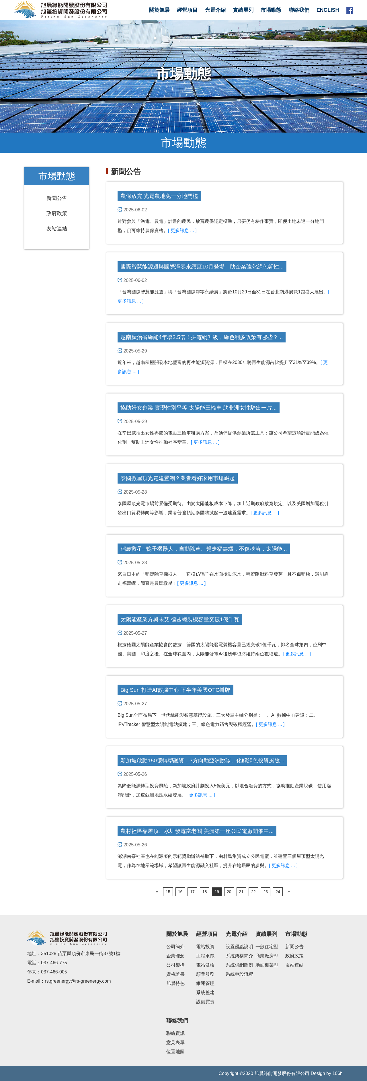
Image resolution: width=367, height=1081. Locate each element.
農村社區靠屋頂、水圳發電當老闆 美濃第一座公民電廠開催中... (197, 831)
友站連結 (56, 228)
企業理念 (175, 955)
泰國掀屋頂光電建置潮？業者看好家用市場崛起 (177, 478)
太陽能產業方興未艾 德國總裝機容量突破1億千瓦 (179, 619)
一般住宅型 (266, 946)
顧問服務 (205, 974)
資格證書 (175, 974)
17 (192, 891)
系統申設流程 (239, 974)
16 (180, 891)
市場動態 (271, 10)
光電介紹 (215, 10)
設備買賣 (205, 1001)
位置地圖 (175, 1051)
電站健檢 (205, 965)
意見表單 (175, 1042)
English (328, 10)
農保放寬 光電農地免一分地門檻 (159, 196)
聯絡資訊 (175, 1033)
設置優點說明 (239, 946)
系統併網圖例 (239, 965)
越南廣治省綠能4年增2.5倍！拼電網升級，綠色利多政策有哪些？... (201, 337)
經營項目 (187, 10)
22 (253, 891)
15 (168, 891)
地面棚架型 (266, 965)
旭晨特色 (175, 983)
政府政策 (56, 213)
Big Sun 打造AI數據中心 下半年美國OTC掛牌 (175, 690)
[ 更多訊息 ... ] (182, 230)
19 (216, 891)
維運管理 (205, 983)
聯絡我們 (299, 10)
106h (337, 1073)
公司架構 (175, 965)
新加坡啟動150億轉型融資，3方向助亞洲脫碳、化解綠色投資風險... (202, 760)
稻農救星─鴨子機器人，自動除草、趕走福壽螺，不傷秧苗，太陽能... (203, 549)
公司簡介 (175, 946)
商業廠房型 (266, 955)
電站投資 (205, 946)
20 (229, 891)
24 (278, 891)
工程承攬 (205, 955)
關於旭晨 (159, 10)
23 (265, 891)
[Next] (288, 891)
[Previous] (157, 891)
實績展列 (243, 10)
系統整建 (205, 992)
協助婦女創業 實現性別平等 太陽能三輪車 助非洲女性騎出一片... (198, 408)
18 (204, 891)
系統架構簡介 (239, 955)
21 (241, 891)
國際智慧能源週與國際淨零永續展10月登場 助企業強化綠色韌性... (202, 267)
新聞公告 (56, 198)
